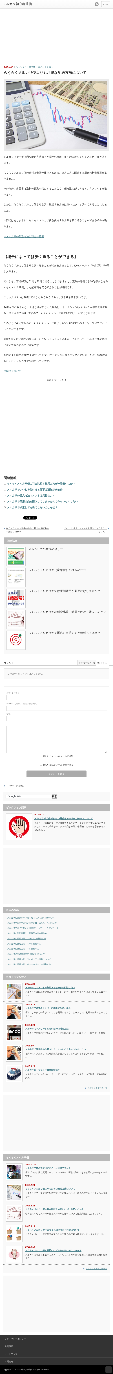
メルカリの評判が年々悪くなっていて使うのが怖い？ (31, 918)
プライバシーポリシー (15, 1339)
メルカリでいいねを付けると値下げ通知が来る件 (35, 489)
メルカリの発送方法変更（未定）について (26, 954)
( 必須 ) (12, 693)
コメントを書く (45, 67)
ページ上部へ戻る (108, 1369)
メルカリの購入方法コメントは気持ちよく (31, 495)
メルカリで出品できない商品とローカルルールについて (63, 818)
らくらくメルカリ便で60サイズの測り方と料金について (52, 1230)
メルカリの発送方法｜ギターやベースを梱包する (29, 964)
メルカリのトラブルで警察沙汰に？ (42, 1070)
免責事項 (9, 1346)
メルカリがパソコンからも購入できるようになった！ (85, 530)
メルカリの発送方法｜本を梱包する (23, 949)
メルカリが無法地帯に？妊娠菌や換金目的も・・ (29, 933)
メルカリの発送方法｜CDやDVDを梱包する (26, 938)
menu (105, 4)
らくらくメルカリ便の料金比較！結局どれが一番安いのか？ (41, 483)
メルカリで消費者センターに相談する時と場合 (48, 1008)
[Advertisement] (57, 34)
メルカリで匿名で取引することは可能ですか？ (48, 1168)
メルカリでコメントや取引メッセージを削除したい (50, 987)
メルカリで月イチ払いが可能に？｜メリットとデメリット (33, 928)
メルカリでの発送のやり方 (45, 549)
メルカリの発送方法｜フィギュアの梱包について (29, 959)
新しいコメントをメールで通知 (58, 756)
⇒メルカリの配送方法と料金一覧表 (24, 236)
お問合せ (9, 1361)
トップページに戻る (15, 786)
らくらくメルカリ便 (25, 67)
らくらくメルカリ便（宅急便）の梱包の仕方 (57, 570)
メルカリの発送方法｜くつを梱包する (24, 944)
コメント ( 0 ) (102, 663)
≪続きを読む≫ (12, 370)
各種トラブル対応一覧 (97, 1088)
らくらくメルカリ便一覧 (96, 1268)
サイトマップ (11, 1354)
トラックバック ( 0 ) (87, 663)
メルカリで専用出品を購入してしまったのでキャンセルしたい (42, 501)
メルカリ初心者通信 (23, 1369)
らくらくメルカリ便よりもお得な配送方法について (50, 1188)
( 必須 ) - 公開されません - (22, 703)
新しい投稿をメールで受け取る (58, 764)
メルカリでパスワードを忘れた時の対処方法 (46, 1028)
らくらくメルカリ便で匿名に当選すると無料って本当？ (64, 632)
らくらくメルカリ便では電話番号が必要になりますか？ (64, 590)
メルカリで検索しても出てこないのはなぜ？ (32, 507)
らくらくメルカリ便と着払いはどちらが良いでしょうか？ (53, 1250)
